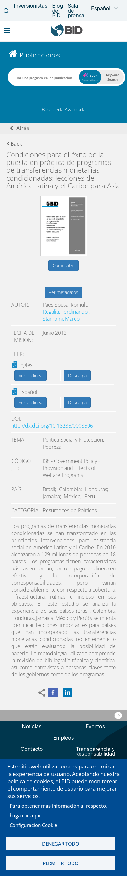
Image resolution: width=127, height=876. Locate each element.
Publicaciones (40, 55)
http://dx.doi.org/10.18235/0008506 (52, 425)
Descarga (77, 375)
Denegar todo (60, 843)
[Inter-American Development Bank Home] (67, 35)
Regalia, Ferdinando (66, 311)
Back (14, 143)
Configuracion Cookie (33, 825)
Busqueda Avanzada (64, 109)
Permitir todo (61, 863)
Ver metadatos (63, 292)
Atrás (22, 128)
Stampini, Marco (61, 318)
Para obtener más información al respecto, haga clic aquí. (58, 810)
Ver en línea (30, 375)
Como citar (63, 265)
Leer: (17, 354)
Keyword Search (112, 77)
